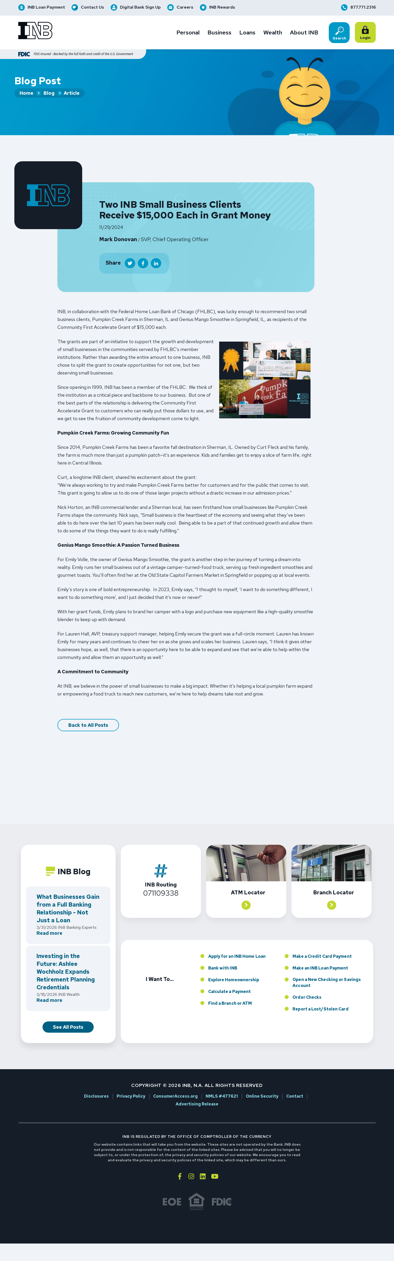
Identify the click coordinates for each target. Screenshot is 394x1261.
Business (219, 32)
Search (339, 33)
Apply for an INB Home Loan (237, 945)
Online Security (262, 1085)
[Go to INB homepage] (35, 31)
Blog (49, 93)
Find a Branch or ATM (230, 992)
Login (366, 33)
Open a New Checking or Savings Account (326, 971)
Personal (188, 32)
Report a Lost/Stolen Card (320, 998)
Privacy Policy (131, 1085)
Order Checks (306, 986)
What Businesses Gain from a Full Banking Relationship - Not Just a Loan (68, 897)
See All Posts (68, 1016)
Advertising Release (197, 1093)
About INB (304, 32)
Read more (49, 922)
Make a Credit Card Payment (322, 945)
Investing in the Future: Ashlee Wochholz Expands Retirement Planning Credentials (66, 960)
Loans (247, 32)
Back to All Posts (88, 714)
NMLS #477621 (222, 1085)
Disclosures (96, 1085)
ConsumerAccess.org (175, 1085)
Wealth (272, 32)
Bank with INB (222, 957)
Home (26, 93)
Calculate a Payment (229, 980)
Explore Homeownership (233, 969)
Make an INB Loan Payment (320, 957)
